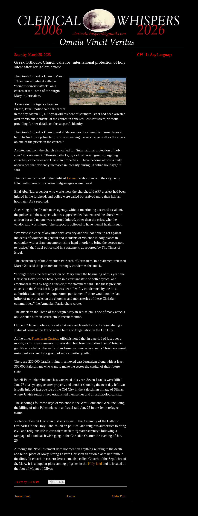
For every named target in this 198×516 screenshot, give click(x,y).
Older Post (119, 496)
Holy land (95, 463)
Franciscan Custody (45, 338)
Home (71, 496)
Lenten (72, 178)
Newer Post (22, 496)
